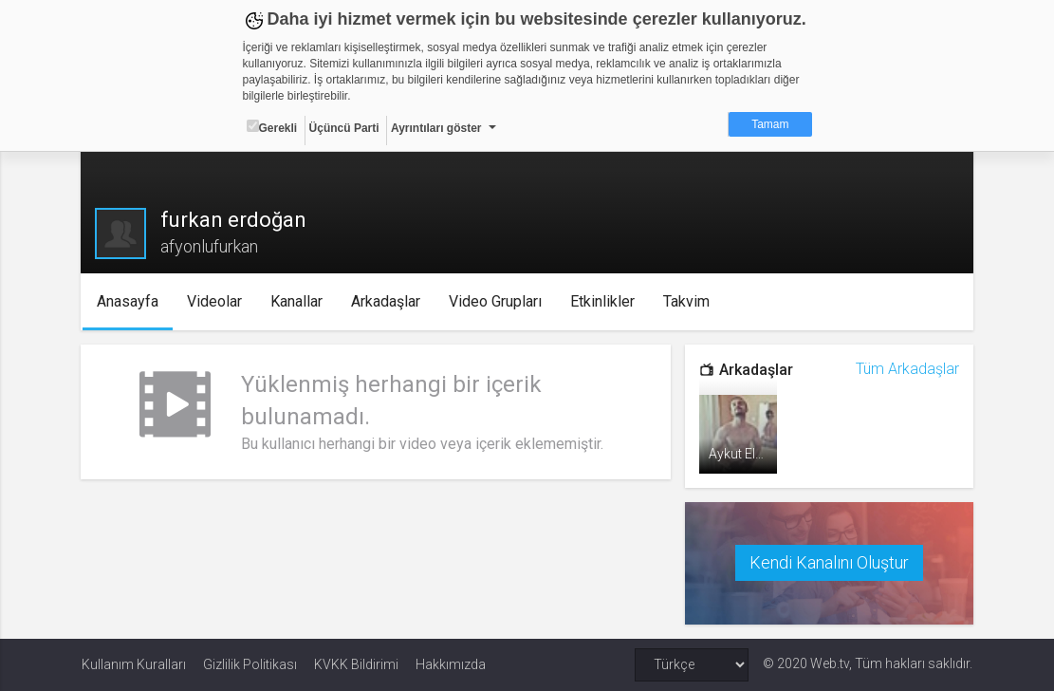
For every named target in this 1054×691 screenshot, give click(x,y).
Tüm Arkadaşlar (906, 369)
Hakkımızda (451, 664)
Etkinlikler (603, 301)
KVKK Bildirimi (356, 664)
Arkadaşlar (386, 301)
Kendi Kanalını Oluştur (829, 562)
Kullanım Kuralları (134, 664)
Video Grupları (496, 301)
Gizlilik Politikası (250, 664)
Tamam (769, 124)
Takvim (687, 301)
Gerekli (272, 127)
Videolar (215, 301)
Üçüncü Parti (344, 128)
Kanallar (297, 301)
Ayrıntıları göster (436, 128)
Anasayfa (128, 301)
